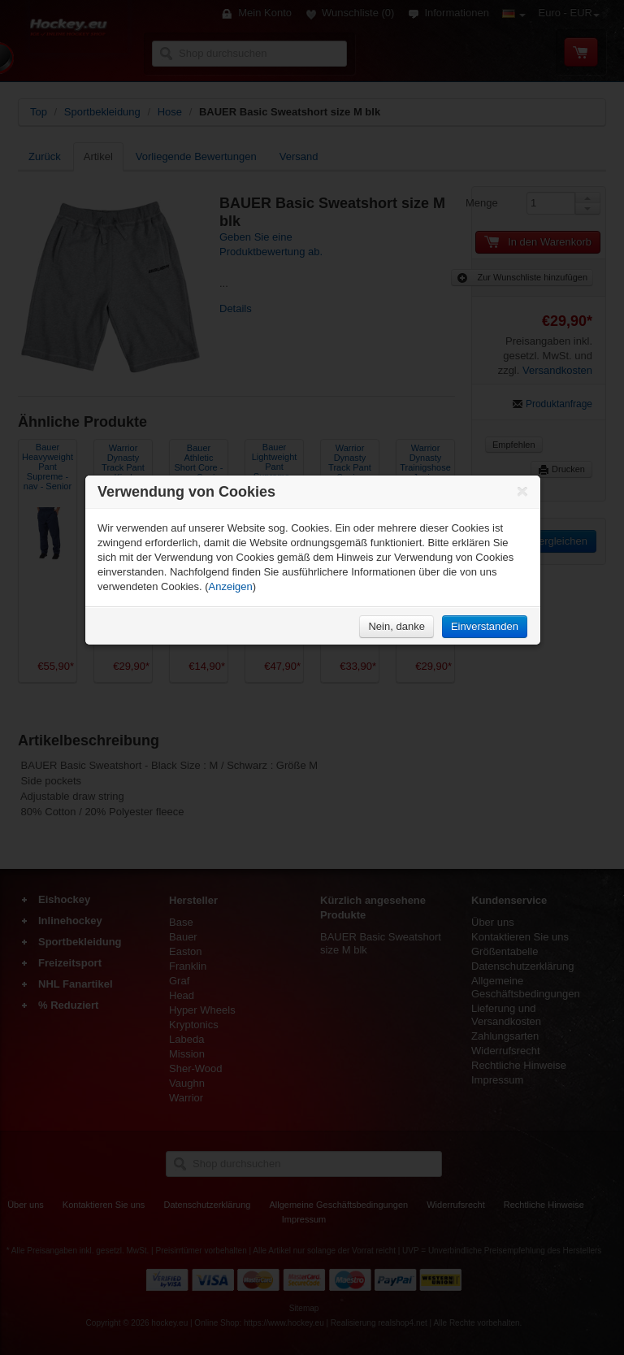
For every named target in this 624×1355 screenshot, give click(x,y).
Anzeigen (231, 586)
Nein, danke (396, 626)
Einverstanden (484, 626)
